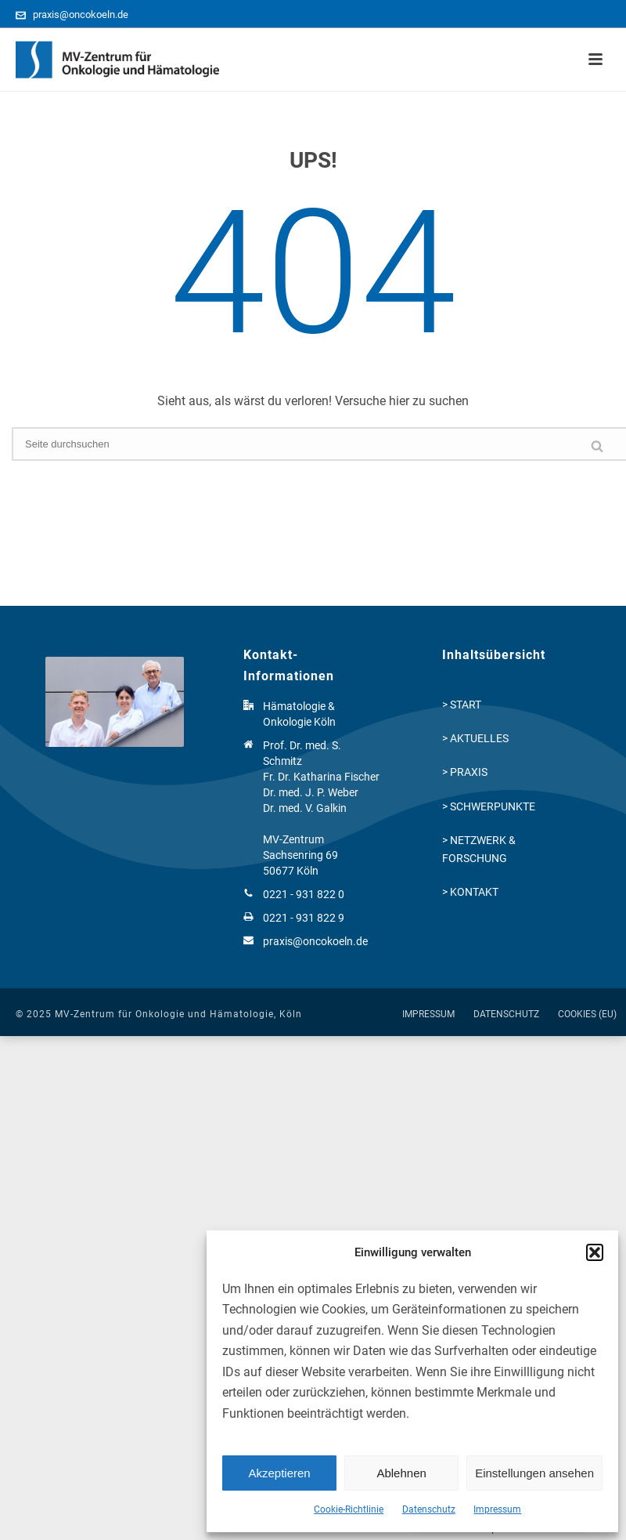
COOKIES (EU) (587, 1014)
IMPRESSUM (428, 1014)
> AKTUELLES (475, 738)
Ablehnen (401, 1473)
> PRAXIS (464, 772)
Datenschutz (428, 1509)
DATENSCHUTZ (506, 1014)
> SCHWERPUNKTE (488, 806)
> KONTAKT (470, 892)
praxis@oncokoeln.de (80, 14)
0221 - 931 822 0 (303, 894)
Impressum (497, 1509)
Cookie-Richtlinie (348, 1509)
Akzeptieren (279, 1473)
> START (461, 704)
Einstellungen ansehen (534, 1473)
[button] (595, 1252)
